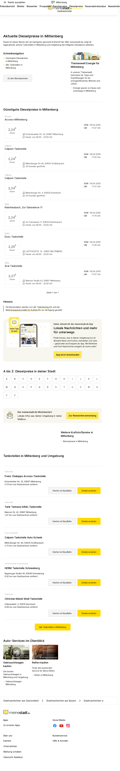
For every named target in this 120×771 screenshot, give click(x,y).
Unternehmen (10, 746)
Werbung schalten (12, 751)
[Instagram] (68, 726)
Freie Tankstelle (11, 533)
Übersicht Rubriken (13, 757)
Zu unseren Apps (11, 725)
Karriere (7, 740)
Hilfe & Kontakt (60, 740)
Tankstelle (9, 472)
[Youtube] (61, 726)
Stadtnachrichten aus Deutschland (21, 700)
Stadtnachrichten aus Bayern (58, 700)
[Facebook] (55, 726)
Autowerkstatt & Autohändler (16, 564)
